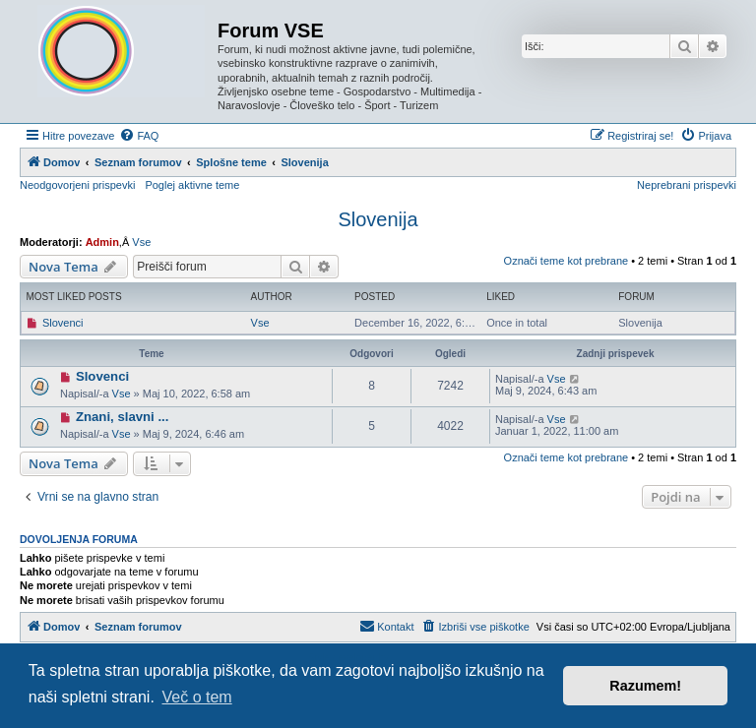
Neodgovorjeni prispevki (77, 185)
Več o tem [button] (197, 697)
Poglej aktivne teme (192, 185)
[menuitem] (138, 136)
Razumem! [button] (645, 686)
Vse (141, 242)
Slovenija (377, 219)
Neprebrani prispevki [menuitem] (686, 185)
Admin (102, 242)
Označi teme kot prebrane (566, 261)
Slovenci (63, 323)
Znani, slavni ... (122, 416)
